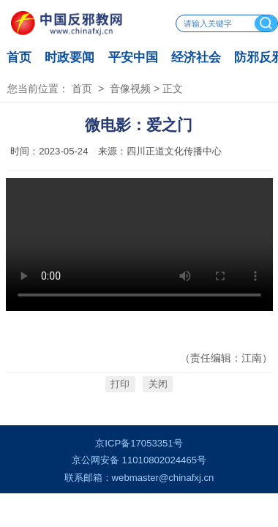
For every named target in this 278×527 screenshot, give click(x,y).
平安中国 (133, 57)
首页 (19, 57)
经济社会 (196, 57)
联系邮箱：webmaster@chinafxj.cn (139, 477)
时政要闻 (69, 57)
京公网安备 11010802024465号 (139, 460)
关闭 (158, 383)
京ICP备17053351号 (138, 443)
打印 (119, 383)
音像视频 (130, 88)
